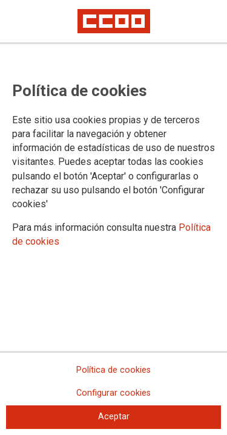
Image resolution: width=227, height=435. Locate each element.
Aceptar (114, 416)
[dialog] (113, 217)
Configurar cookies (113, 393)
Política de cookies (113, 370)
